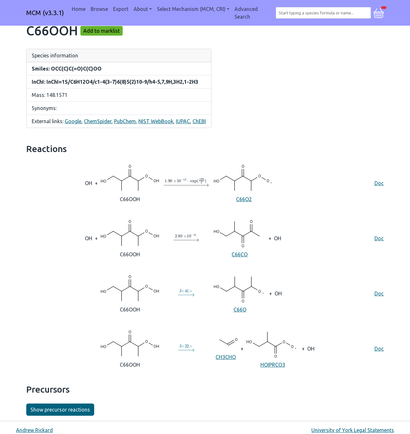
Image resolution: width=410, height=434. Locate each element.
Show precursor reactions (60, 410)
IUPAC (183, 121)
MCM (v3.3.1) (45, 12)
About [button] (141, 9)
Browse (99, 9)
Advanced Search (246, 13)
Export (120, 9)
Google (73, 121)
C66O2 (244, 182)
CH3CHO (225, 348)
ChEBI (199, 121)
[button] (378, 12)
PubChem (125, 121)
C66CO (239, 237)
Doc (379, 183)
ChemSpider (97, 121)
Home (79, 9)
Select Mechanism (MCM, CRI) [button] (191, 9)
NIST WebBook (155, 121)
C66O (239, 293)
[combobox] (325, 13)
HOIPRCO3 (272, 348)
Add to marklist (101, 31)
